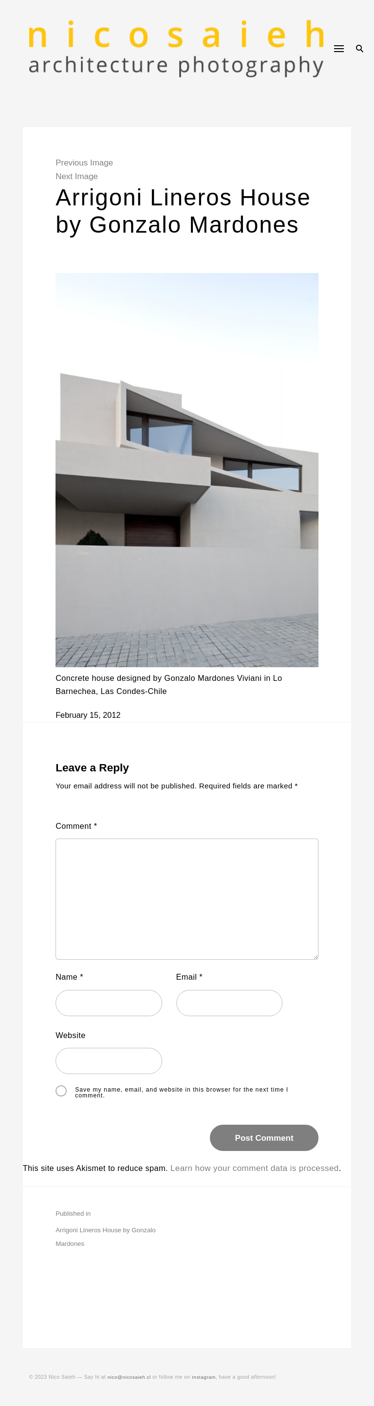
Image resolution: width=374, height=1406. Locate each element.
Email (191, 992)
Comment (82, 840)
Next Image (82, 176)
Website (76, 1050)
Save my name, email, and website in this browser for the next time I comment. (187, 1108)
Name (75, 992)
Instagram (206, 1377)
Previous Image (89, 162)
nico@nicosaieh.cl (130, 1377)
